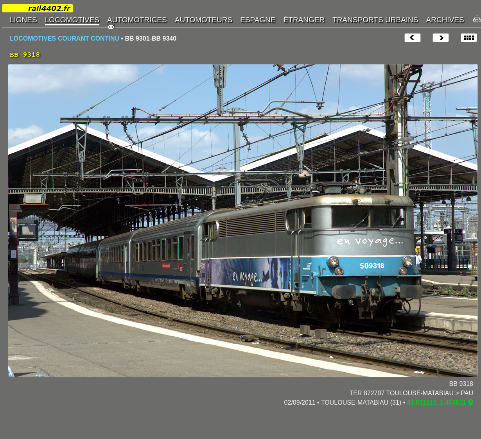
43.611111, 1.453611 (436, 402)
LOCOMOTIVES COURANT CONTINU (64, 38)
